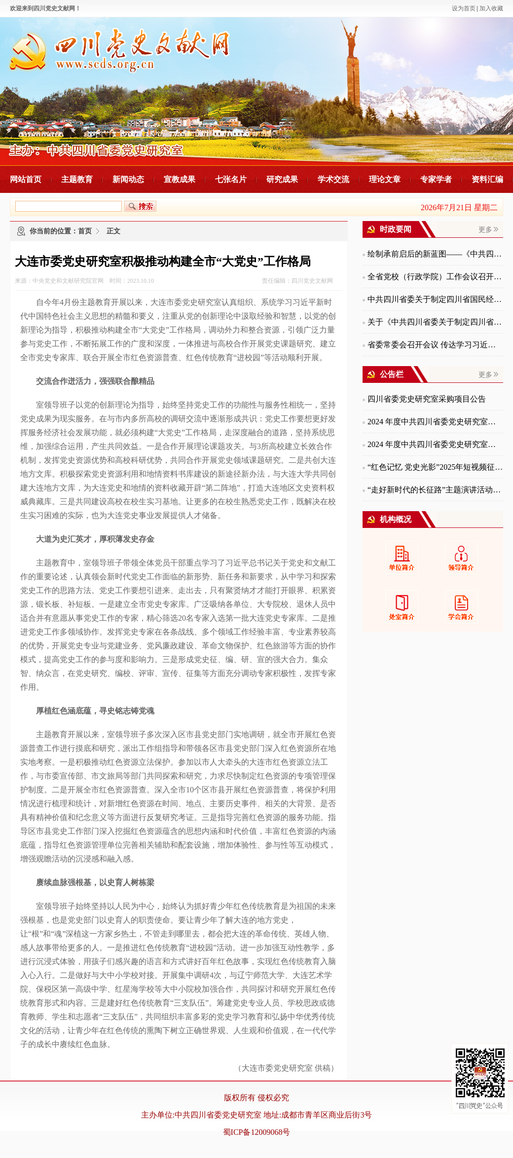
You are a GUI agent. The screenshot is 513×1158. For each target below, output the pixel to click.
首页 (85, 231)
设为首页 (464, 8)
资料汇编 (487, 179)
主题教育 (77, 179)
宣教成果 (179, 179)
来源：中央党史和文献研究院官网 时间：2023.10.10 (84, 280)
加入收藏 (491, 8)
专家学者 (436, 179)
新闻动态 (128, 179)
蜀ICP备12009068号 (257, 1132)
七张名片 (231, 179)
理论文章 (385, 179)
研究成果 (282, 179)
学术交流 (333, 179)
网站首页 (25, 179)
